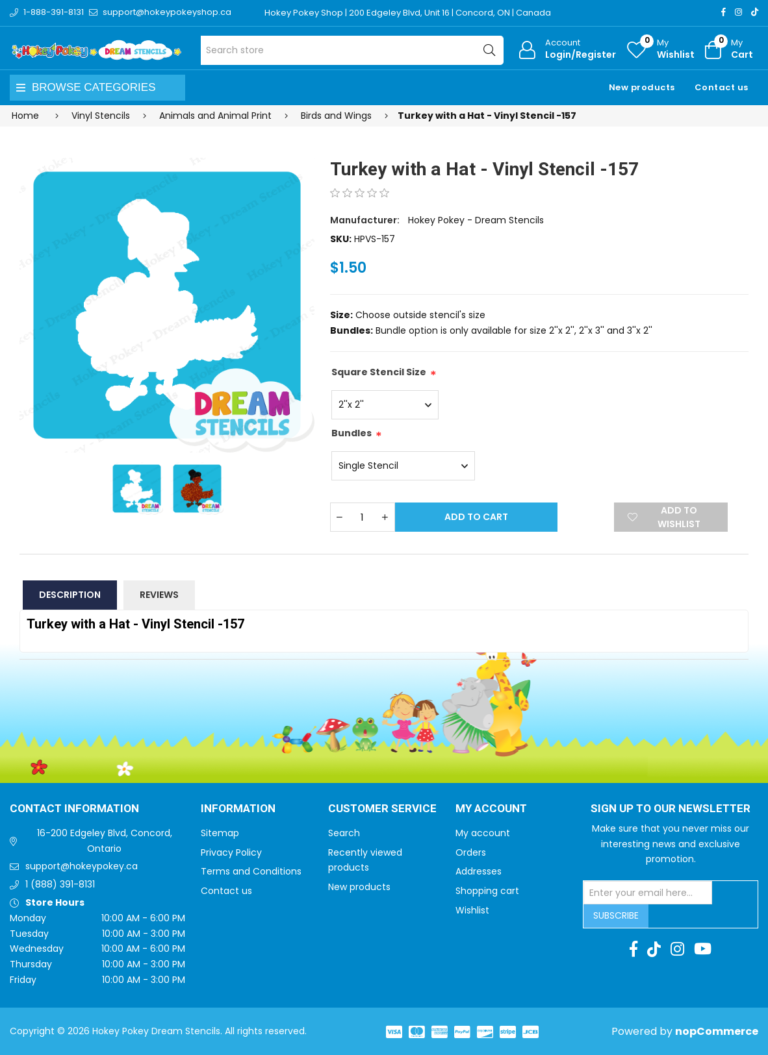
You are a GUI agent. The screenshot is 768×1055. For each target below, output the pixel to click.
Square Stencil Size (378, 372)
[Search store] (352, 50)
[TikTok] (754, 12)
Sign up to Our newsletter (670, 808)
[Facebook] (723, 12)
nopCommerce (716, 1031)
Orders (470, 852)
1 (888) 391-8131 (60, 884)
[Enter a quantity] (362, 517)
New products (642, 87)
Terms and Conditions (251, 871)
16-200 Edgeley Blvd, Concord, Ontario (104, 840)
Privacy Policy (231, 852)
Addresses (478, 871)
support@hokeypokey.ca (81, 866)
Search (344, 832)
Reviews (159, 594)
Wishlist (472, 910)
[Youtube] (702, 949)
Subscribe (616, 915)
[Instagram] (738, 12)
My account (482, 832)
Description (70, 594)
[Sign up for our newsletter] (647, 892)
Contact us (722, 87)
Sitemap (220, 832)
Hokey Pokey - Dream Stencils (476, 220)
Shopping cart (487, 890)
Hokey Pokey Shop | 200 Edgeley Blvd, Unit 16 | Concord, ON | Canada (407, 12)
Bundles (351, 433)
